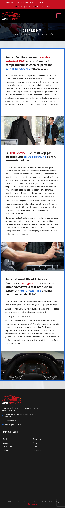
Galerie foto (7, 447)
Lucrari (5, 443)
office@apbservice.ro (24, 6)
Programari (37, 450)
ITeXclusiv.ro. (32, 504)
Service (5, 439)
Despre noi (37, 439)
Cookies (6, 450)
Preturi (35, 443)
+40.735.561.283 (42, 6)
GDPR (35, 447)
